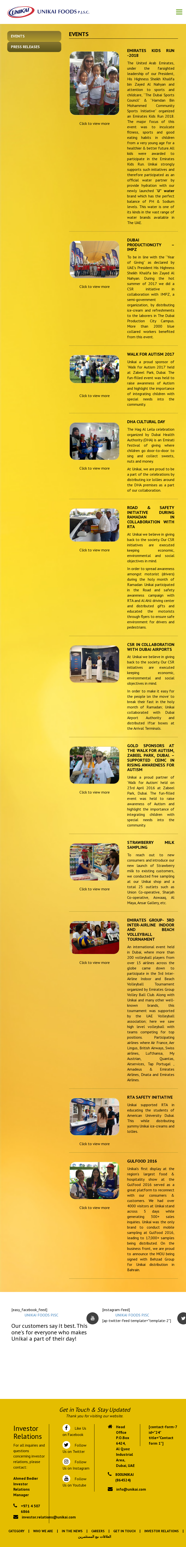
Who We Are (43, 1531)
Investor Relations (161, 1531)
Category (16, 1531)
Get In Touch (124, 1531)
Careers (98, 1531)
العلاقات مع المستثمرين (94, 1536)
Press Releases (25, 46)
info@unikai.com (131, 1489)
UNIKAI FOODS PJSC (41, 1315)
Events (18, 36)
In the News (72, 1531)
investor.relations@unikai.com (49, 1517)
